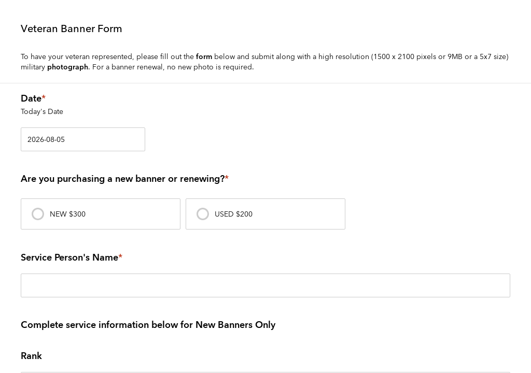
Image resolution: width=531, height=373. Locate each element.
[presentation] (100, 213)
